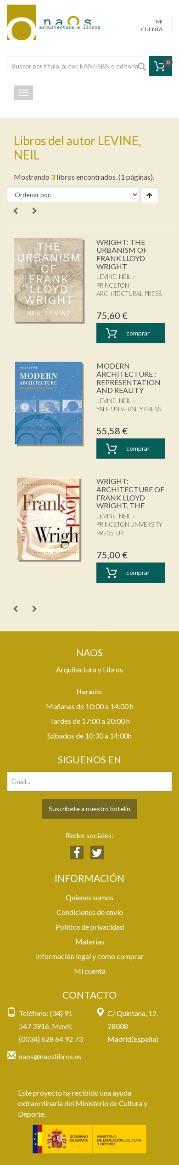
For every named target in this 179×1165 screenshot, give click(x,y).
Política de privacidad (90, 926)
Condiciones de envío (89, 912)
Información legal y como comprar (90, 956)
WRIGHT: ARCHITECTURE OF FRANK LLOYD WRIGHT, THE (130, 493)
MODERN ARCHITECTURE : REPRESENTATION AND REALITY (128, 377)
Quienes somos (89, 897)
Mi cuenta (90, 970)
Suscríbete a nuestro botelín (89, 809)
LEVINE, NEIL (113, 276)
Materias (89, 941)
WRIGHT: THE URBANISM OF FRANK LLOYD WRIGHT (121, 254)
